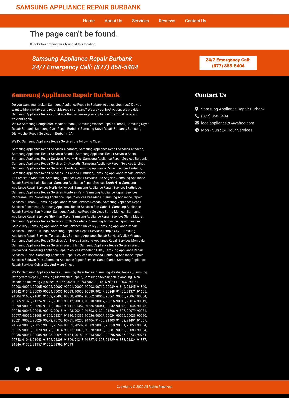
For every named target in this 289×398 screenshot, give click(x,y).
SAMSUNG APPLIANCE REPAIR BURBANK (78, 7)
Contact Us (195, 20)
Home (89, 20)
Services (140, 20)
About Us (113, 20)
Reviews (167, 20)
